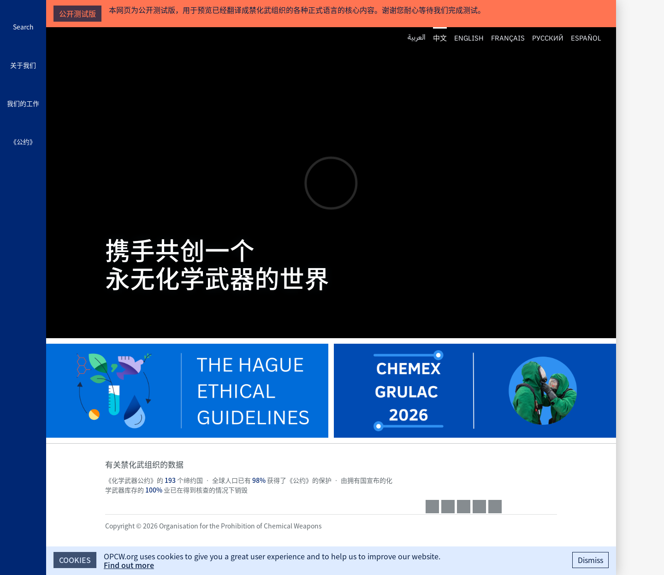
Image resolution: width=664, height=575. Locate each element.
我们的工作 (23, 103)
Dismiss (590, 559)
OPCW (491, 473)
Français (508, 37)
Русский (547, 37)
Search (23, 26)
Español (586, 37)
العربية (417, 37)
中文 (440, 38)
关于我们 (23, 65)
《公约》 (23, 141)
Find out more (129, 564)
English (469, 37)
